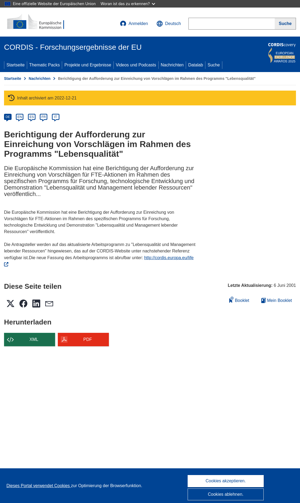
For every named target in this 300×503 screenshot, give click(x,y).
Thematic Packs (44, 65)
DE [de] (8, 117)
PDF (87, 339)
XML (34, 339)
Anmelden (134, 23)
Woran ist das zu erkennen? (128, 3)
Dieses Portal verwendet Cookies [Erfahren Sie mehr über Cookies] (38, 485)
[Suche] (285, 24)
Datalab (195, 65)
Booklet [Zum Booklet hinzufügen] (239, 300)
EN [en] (19, 117)
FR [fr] (43, 117)
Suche (214, 65)
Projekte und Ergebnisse (87, 65)
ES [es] (32, 117)
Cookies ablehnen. (226, 494)
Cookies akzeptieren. (226, 481)
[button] (168, 23)
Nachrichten (172, 65)
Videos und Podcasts (136, 65)
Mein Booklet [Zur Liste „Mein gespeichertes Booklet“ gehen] (276, 300)
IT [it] (55, 117)
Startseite (15, 65)
